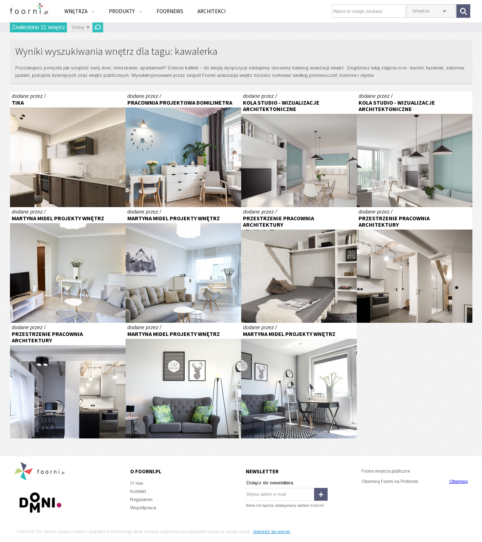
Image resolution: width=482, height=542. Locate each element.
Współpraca (143, 507)
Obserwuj (458, 481)
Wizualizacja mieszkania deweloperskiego (299, 149)
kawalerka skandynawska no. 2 (68, 265)
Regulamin (141, 499)
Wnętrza (79, 11)
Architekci (211, 11)
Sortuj (78, 27)
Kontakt (138, 491)
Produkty (125, 11)
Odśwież (97, 27)
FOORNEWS (170, 11)
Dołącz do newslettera (270, 482)
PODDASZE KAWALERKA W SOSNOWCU (299, 265)
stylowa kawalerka (183, 380)
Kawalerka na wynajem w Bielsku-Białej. (68, 149)
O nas (136, 483)
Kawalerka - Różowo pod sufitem (183, 149)
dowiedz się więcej (271, 531)
